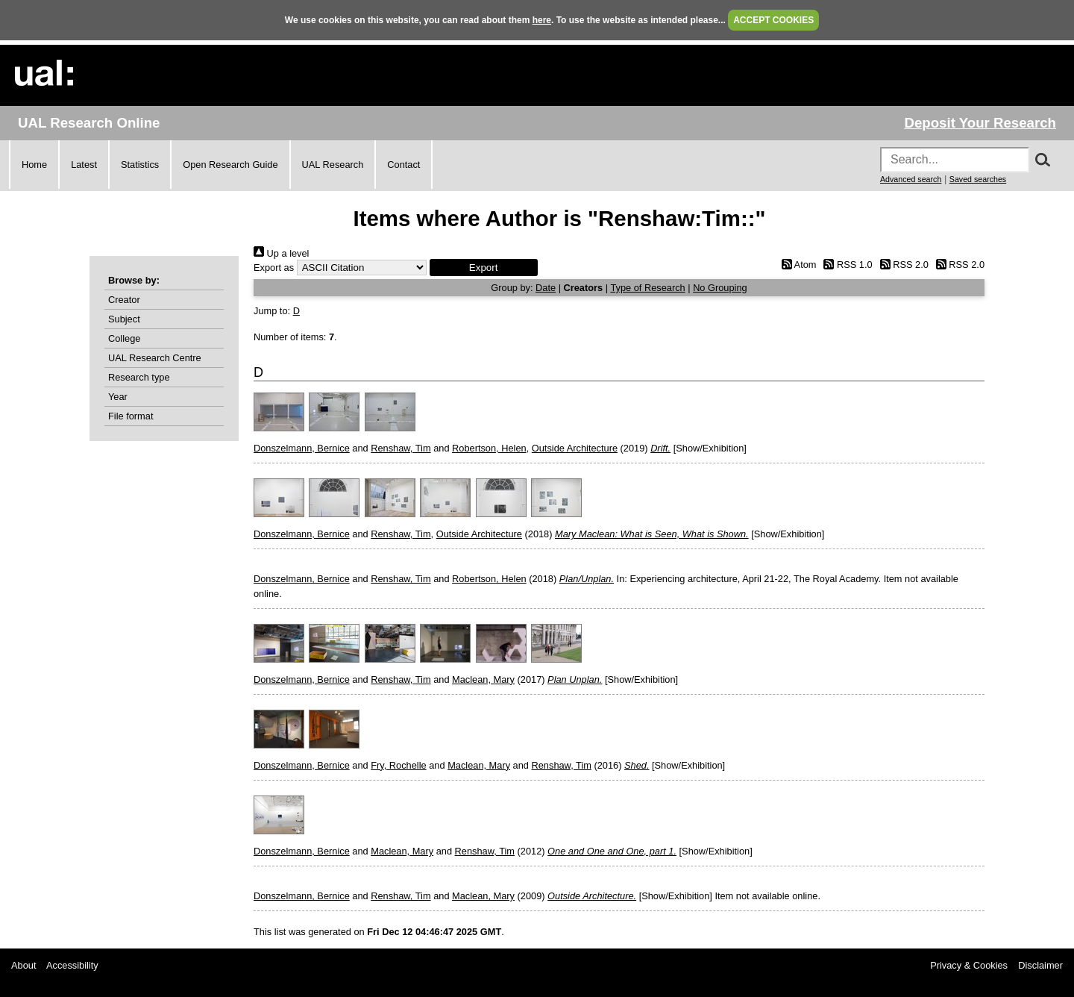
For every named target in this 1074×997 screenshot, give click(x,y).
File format (130, 416)
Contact (403, 164)
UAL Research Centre (154, 357)
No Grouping (720, 287)
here (542, 20)
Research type (139, 377)
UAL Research (333, 164)
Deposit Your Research (980, 123)
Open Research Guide (230, 164)
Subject (124, 319)
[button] (484, 267)
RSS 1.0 (846, 264)
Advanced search (910, 179)
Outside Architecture (575, 448)
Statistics (140, 164)
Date (546, 287)
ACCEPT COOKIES (773, 20)
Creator (124, 299)
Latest (84, 164)
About (23, 965)
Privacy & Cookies (969, 965)
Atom (796, 264)
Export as (274, 267)
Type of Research (647, 287)
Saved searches (977, 179)
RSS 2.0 (902, 264)
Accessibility (72, 965)
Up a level (281, 253)
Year (118, 396)
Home (34, 164)
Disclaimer (1040, 965)
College (124, 338)
